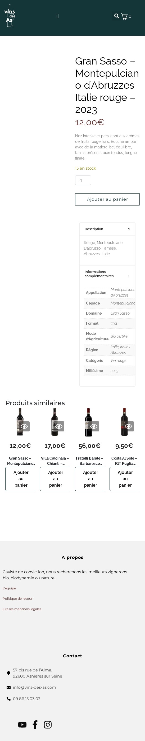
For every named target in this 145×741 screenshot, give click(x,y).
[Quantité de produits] (83, 180)
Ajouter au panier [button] (21, 479)
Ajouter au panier (107, 199)
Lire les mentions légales (22, 609)
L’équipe (9, 588)
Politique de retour (18, 599)
